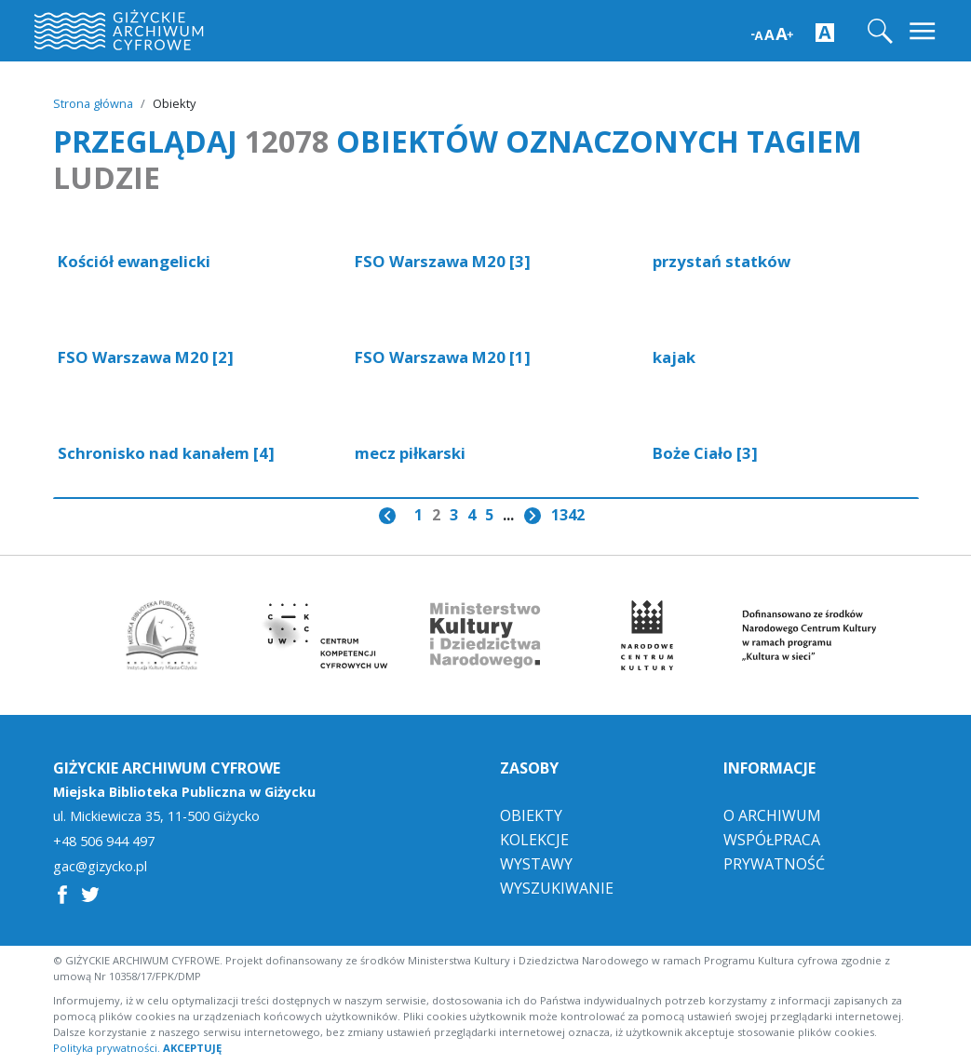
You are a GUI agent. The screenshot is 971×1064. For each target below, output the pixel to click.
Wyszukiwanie (557, 888)
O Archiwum (772, 815)
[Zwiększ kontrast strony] (825, 31)
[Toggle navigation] (924, 31)
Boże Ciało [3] (705, 453)
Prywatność (774, 863)
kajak (674, 357)
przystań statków (721, 261)
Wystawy (536, 863)
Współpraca (771, 839)
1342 (568, 515)
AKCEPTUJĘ (192, 1048)
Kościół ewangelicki (134, 261)
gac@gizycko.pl (100, 866)
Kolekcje (534, 839)
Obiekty (531, 815)
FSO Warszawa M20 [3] (443, 261)
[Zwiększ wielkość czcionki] (772, 32)
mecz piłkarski (410, 453)
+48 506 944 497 (104, 841)
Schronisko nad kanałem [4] (166, 453)
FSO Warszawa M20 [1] (443, 357)
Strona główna (93, 103)
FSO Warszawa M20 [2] (146, 357)
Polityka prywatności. (106, 1048)
